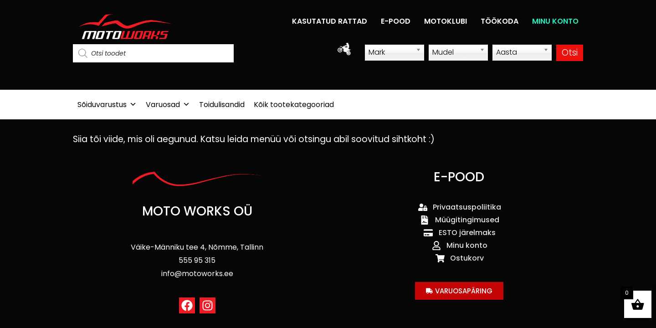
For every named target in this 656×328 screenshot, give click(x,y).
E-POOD (395, 21)
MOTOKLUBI (445, 21)
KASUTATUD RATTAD (329, 21)
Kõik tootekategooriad (294, 104)
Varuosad (168, 104)
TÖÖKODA (499, 21)
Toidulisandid (222, 104)
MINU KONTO (555, 21)
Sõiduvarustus (107, 104)
